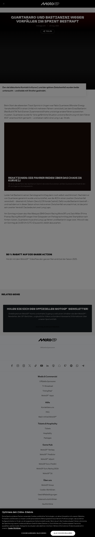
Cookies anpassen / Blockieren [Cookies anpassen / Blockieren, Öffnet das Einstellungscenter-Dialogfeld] (33, 533)
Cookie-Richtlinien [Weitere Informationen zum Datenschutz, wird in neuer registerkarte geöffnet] (14, 528)
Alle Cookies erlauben (63, 533)
